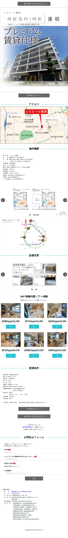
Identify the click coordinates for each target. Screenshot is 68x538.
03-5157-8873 (26, 427)
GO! (10, 326)
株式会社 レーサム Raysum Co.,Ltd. (22, 491)
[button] (30, 215)
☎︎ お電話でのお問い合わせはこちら (35, 4)
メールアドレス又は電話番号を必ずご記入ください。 (19, 456)
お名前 (6, 449)
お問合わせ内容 (8, 463)
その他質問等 (7, 470)
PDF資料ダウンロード (34, 95)
